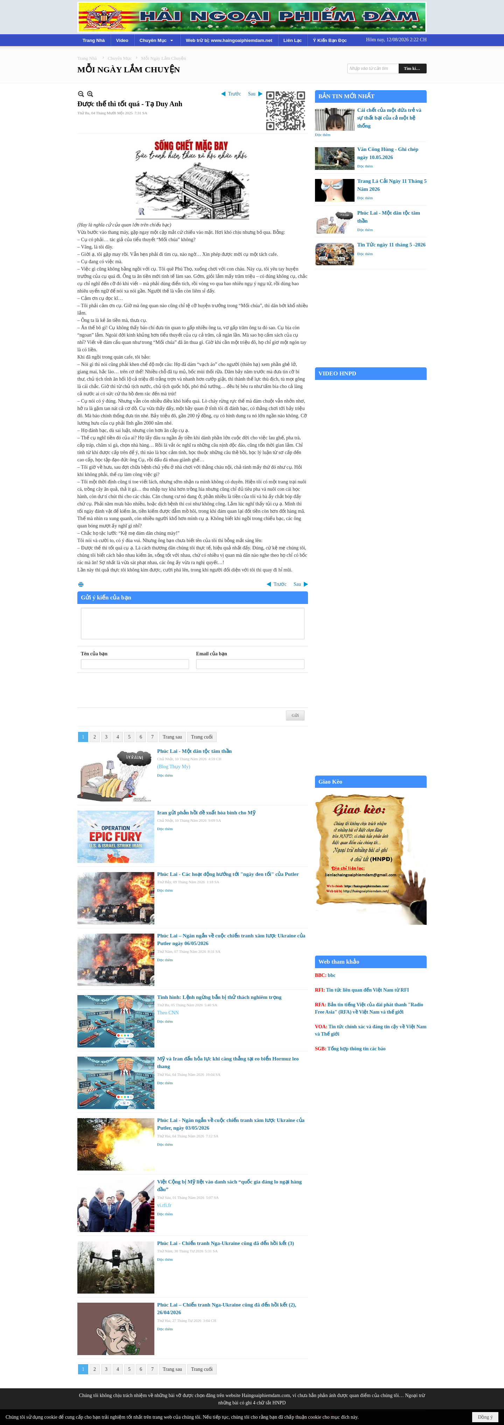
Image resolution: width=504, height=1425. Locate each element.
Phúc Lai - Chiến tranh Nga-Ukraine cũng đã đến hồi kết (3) (225, 1243)
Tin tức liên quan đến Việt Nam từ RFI (367, 990)
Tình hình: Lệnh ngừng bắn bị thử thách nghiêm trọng (219, 997)
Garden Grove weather (371, 363)
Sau (251, 93)
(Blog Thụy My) (173, 766)
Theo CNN (168, 1012)
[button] (157, 40)
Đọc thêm (165, 775)
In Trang (80, 584)
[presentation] (134, 690)
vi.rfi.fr (164, 1205)
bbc (332, 975)
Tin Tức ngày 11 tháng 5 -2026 (391, 244)
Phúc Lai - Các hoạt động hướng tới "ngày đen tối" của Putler (228, 874)
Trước (234, 93)
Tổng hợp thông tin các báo (357, 1048)
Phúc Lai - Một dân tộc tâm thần (194, 751)
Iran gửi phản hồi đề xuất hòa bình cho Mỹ (206, 812)
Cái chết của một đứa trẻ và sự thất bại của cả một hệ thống (389, 118)
